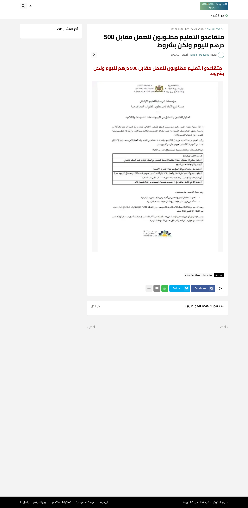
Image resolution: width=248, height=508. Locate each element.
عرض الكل (96, 306)
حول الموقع (40, 502)
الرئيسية (104, 502)
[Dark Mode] (31, 6)
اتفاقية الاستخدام (61, 502)
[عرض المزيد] (149, 288)
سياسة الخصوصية (85, 502)
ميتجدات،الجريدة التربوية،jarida (187, 29)
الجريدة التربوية (191, 502)
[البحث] (23, 6)
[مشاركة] (94, 55)
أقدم (92, 327)
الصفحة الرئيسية (215, 29)
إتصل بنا (24, 502)
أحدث (223, 327)
